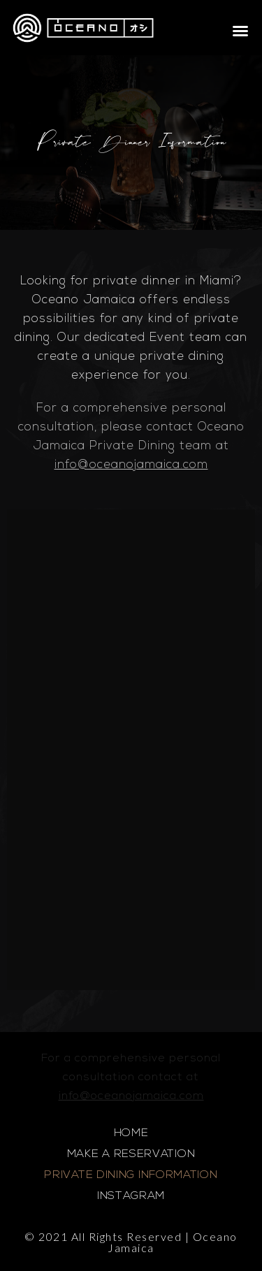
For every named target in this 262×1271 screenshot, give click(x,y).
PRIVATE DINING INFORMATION (130, 1175)
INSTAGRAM (131, 1196)
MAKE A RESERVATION (131, 1154)
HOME (131, 1133)
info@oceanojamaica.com (131, 465)
